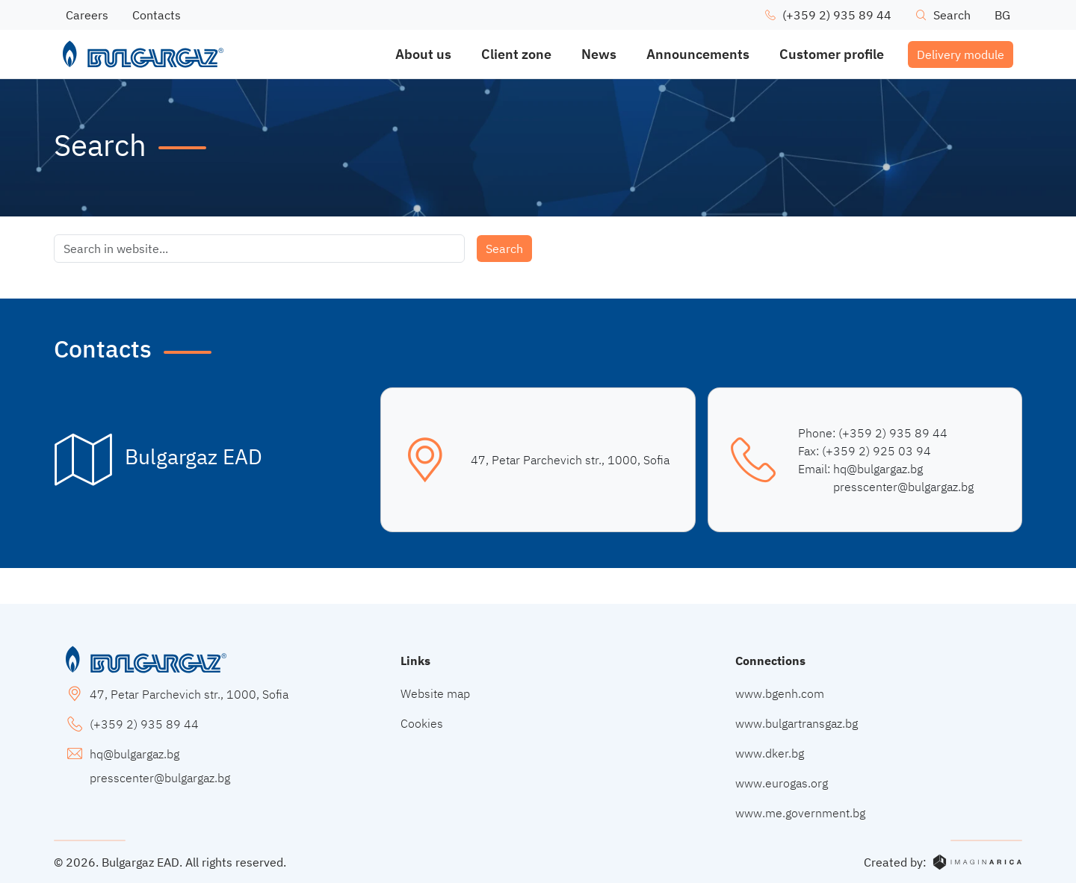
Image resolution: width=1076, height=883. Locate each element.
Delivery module (960, 54)
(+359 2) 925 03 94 (876, 450)
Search (504, 248)
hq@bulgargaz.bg (878, 468)
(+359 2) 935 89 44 (892, 432)
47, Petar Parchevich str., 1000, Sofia (570, 459)
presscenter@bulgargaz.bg (903, 486)
